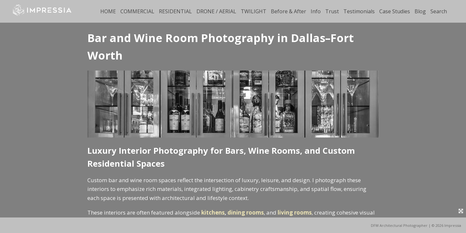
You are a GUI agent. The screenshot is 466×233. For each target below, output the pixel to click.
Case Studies (394, 11)
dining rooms (245, 212)
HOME (108, 11)
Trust (332, 11)
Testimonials (359, 11)
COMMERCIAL (137, 11)
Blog (420, 11)
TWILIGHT (253, 11)
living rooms (295, 212)
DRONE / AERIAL (216, 11)
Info (316, 11)
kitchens (213, 212)
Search (438, 11)
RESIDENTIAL (175, 11)
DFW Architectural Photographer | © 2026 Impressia (416, 225)
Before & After (288, 11)
